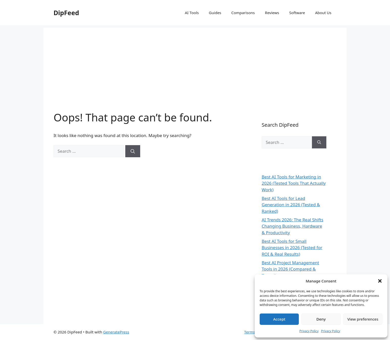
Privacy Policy (309, 331)
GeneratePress (116, 331)
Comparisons (243, 12)
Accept (279, 319)
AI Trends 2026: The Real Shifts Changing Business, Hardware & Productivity (292, 226)
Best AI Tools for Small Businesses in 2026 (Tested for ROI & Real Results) (292, 247)
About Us (323, 12)
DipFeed (66, 12)
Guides (215, 12)
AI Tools (192, 12)
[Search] (132, 151)
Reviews (272, 12)
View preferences (362, 319)
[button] (379, 280)
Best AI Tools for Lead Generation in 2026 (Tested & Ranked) (291, 204)
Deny (321, 319)
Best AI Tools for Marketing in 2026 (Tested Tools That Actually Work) (294, 183)
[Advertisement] (195, 63)
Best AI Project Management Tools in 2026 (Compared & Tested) (290, 269)
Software (297, 12)
